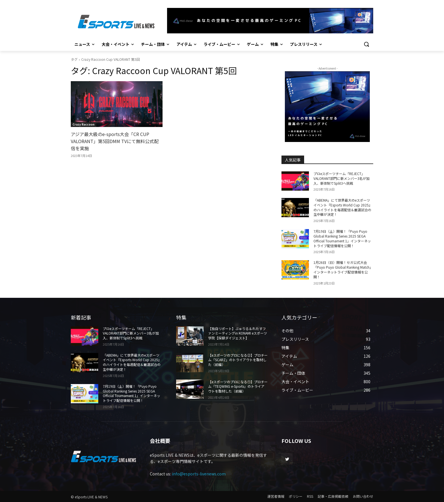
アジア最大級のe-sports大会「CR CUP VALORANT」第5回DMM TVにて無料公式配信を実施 (115, 141)
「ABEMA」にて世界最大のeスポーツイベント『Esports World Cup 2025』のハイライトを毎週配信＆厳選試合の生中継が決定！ (342, 207)
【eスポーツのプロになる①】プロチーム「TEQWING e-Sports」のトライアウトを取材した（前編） (238, 386)
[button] (366, 44)
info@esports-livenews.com (199, 474)
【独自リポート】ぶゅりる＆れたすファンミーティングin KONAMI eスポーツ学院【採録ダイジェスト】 (237, 333)
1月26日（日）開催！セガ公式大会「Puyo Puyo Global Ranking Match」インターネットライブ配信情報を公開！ (343, 269)
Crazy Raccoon (83, 124)
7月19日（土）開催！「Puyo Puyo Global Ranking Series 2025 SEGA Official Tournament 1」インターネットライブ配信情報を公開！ (342, 238)
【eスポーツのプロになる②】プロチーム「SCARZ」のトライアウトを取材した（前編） (238, 360)
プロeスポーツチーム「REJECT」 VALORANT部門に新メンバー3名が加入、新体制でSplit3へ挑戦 (341, 178)
